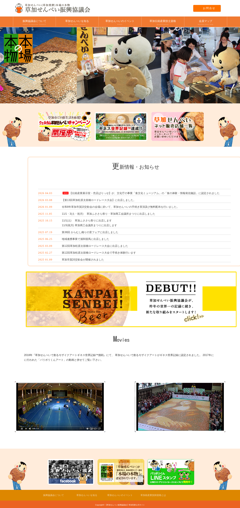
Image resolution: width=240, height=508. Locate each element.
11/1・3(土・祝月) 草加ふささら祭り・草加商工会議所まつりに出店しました (108, 213)
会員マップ (205, 23)
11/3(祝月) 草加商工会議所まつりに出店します (89, 225)
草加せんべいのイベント (120, 23)
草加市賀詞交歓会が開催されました (83, 259)
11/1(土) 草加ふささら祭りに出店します (87, 220)
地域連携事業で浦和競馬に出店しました (85, 239)
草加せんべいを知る (77, 23)
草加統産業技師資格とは (153, 495)
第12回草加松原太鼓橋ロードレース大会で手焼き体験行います (99, 252)
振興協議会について (34, 23)
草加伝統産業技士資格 (162, 23)
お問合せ (208, 8)
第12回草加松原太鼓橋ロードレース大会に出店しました (95, 246)
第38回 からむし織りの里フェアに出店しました (90, 232)
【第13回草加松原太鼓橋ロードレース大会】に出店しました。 (99, 200)
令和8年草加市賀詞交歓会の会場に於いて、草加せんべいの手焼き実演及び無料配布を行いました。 (120, 206)
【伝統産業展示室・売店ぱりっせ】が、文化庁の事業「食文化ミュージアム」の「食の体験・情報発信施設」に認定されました (144, 193)
